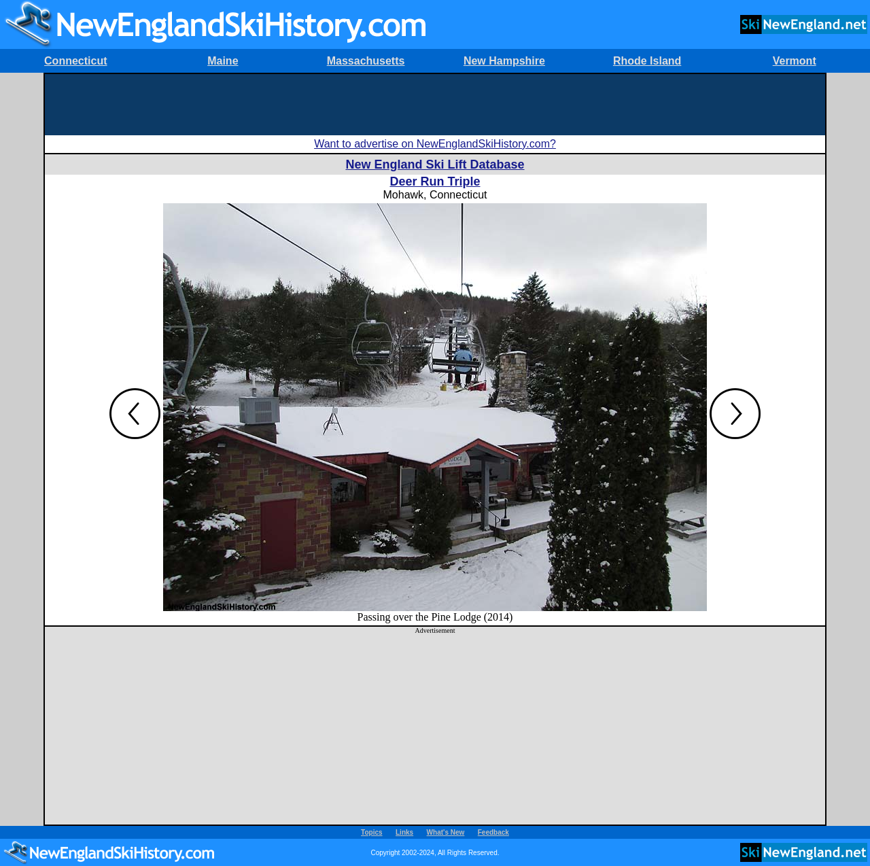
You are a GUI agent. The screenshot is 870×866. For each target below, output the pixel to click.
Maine (222, 61)
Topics (371, 832)
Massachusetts (366, 61)
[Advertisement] (435, 104)
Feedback (493, 832)
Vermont (794, 61)
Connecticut (75, 61)
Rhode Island (647, 61)
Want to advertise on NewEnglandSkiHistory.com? (435, 144)
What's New (446, 832)
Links (404, 832)
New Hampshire (504, 61)
